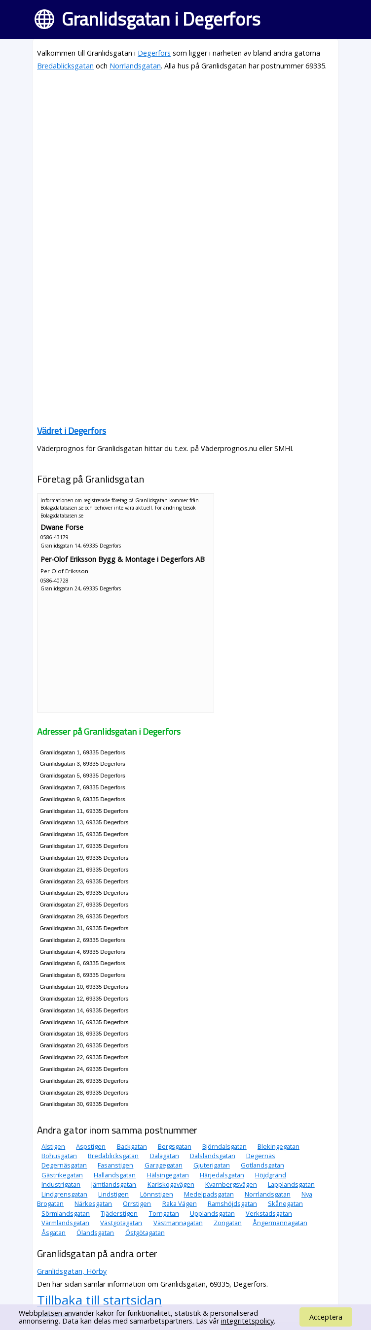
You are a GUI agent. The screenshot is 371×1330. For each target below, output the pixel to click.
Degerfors (154, 53)
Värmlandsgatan (65, 1222)
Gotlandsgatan (262, 1165)
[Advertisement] (185, 149)
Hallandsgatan (115, 1174)
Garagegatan (164, 1165)
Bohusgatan (59, 1155)
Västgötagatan (121, 1222)
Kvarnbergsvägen (231, 1184)
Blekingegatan (278, 1146)
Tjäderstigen (119, 1213)
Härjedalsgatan (222, 1174)
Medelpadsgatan (209, 1194)
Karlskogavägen (171, 1184)
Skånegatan (285, 1203)
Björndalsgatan (224, 1146)
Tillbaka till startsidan (99, 1300)
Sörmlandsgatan (65, 1213)
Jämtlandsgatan (113, 1184)
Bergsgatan (174, 1146)
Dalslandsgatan (212, 1155)
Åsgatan (53, 1232)
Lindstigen (113, 1194)
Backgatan (132, 1146)
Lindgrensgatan (64, 1194)
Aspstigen (91, 1146)
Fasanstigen (115, 1165)
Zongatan (228, 1222)
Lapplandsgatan (291, 1184)
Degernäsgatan (64, 1165)
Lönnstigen (156, 1194)
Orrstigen (137, 1203)
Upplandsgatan (212, 1213)
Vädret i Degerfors (71, 430)
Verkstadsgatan (269, 1213)
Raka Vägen (179, 1203)
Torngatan (164, 1213)
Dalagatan (164, 1155)
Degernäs (260, 1155)
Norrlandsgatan (135, 65)
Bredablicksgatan (65, 65)
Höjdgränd (270, 1174)
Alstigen (53, 1146)
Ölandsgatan (95, 1232)
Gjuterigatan (211, 1165)
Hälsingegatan (168, 1174)
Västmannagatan (178, 1222)
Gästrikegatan (62, 1174)
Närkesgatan (93, 1203)
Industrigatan (60, 1184)
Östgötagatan (145, 1232)
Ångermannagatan (280, 1222)
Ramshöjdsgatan (232, 1203)
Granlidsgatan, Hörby (72, 1271)
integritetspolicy (247, 1321)
